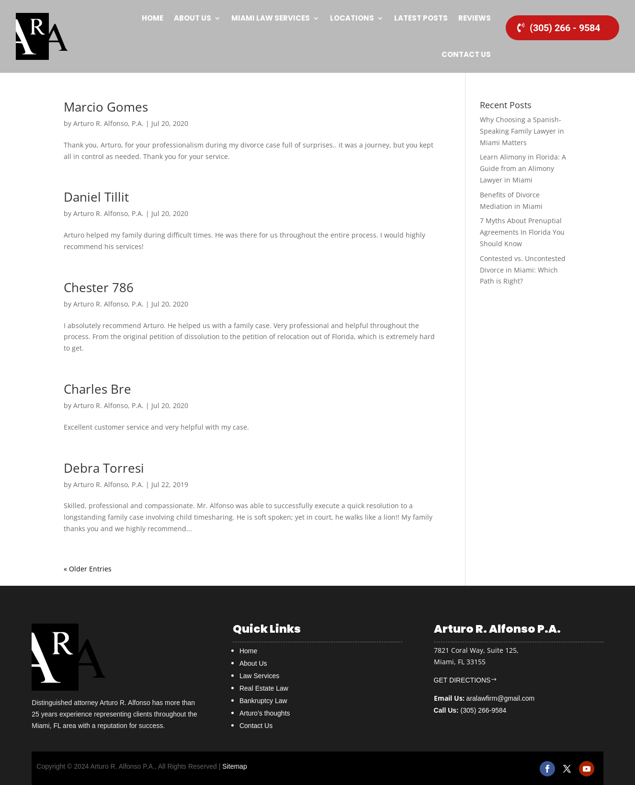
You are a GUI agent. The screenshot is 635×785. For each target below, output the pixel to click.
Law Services (259, 676)
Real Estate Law (263, 688)
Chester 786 (99, 287)
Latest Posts (421, 18)
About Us (192, 18)
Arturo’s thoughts (264, 713)
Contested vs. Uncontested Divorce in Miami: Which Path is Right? (523, 270)
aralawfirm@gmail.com (500, 698)
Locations (352, 18)
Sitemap (234, 766)
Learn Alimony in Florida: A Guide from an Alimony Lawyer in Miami (523, 168)
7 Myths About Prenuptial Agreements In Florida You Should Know (522, 232)
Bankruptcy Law (263, 701)
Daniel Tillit (96, 196)
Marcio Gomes (106, 106)
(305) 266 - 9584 (565, 28)
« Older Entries (88, 568)
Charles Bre (97, 389)
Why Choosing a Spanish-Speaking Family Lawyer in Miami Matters (522, 131)
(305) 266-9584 (470, 710)
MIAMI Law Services (270, 18)
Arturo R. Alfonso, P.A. (108, 123)
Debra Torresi (104, 468)
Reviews (474, 18)
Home (152, 18)
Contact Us (466, 54)
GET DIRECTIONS (462, 680)
